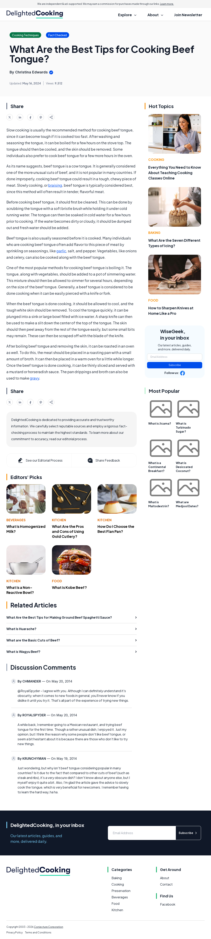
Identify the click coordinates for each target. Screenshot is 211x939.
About (164, 878)
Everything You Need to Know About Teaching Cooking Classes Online (174, 172)
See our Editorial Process (40, 460)
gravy (34, 378)
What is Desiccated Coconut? (184, 467)
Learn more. (167, 3)
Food (57, 581)
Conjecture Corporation (48, 926)
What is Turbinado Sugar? (183, 427)
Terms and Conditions (38, 932)
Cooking (156, 159)
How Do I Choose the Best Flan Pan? (116, 529)
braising (55, 185)
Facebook (167, 904)
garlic (61, 251)
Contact (166, 884)
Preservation (120, 891)
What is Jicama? (159, 423)
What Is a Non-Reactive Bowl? (20, 590)
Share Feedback (103, 460)
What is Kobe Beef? (69, 587)
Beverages (16, 520)
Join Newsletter (188, 14)
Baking (154, 232)
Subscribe (175, 365)
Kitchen (59, 520)
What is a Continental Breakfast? (157, 467)
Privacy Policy (14, 932)
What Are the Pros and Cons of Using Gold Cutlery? (68, 531)
